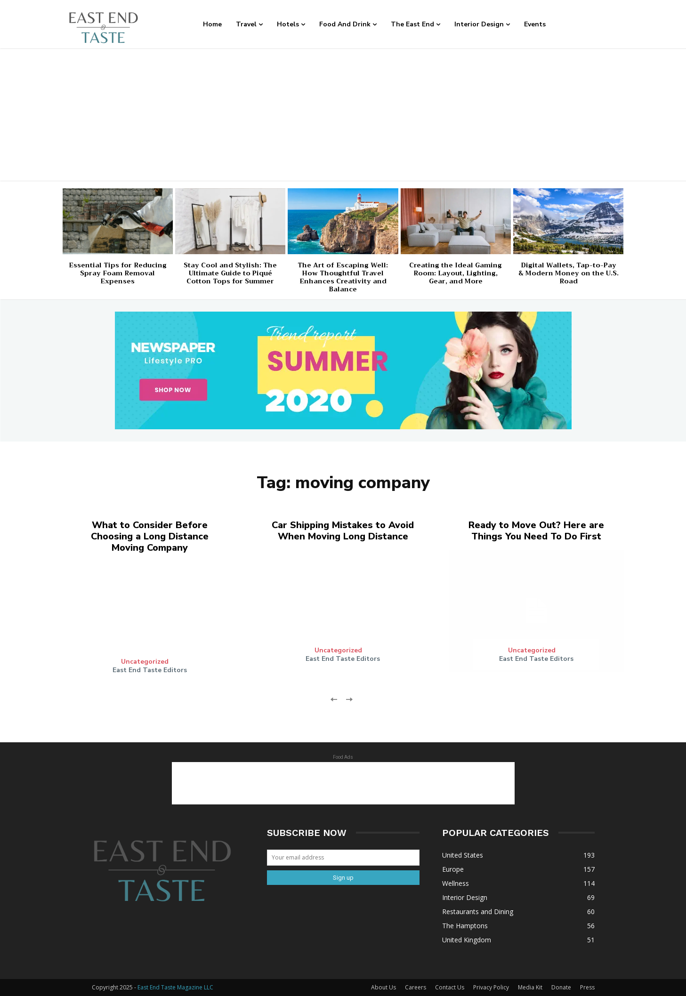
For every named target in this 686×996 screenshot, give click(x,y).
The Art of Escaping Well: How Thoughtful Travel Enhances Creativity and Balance (343, 276)
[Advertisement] (343, 115)
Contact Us (449, 987)
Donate (561, 987)
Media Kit (530, 987)
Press (587, 987)
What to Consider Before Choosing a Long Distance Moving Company (150, 536)
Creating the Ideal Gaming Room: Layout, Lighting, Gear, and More (455, 273)
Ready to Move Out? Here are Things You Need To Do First (536, 531)
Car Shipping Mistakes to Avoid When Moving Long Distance (343, 531)
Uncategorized (145, 662)
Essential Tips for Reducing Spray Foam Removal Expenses (118, 273)
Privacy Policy (491, 987)
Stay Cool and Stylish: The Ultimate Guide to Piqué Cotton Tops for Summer (230, 273)
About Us (383, 987)
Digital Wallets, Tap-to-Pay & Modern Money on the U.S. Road (568, 273)
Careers (415, 987)
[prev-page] (334, 699)
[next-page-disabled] (349, 699)
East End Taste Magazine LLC (175, 987)
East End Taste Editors (150, 670)
